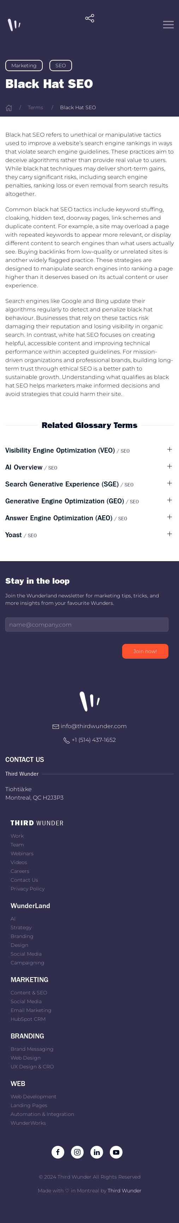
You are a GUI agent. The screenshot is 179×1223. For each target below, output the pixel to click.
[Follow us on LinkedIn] (96, 1151)
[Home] (8, 107)
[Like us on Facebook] (58, 1151)
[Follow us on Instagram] (77, 1151)
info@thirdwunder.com (94, 726)
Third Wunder (125, 1190)
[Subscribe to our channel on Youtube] (116, 1151)
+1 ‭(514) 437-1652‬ (94, 740)
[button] (89, 25)
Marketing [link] (24, 65)
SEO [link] (60, 65)
